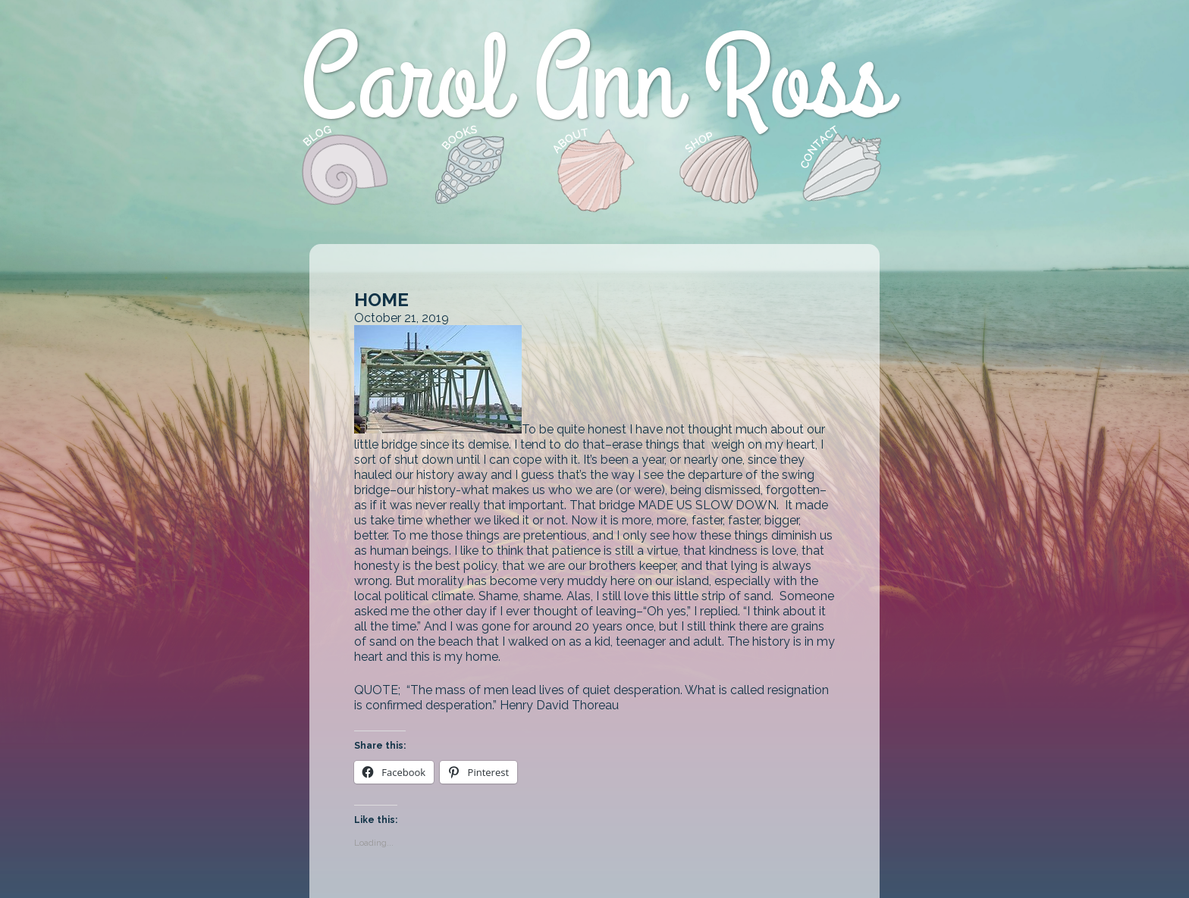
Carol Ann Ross (594, 83)
